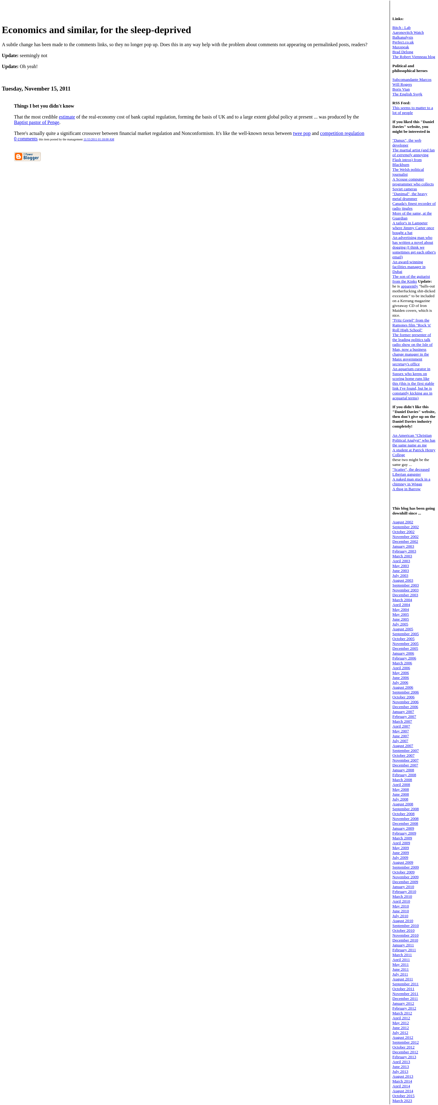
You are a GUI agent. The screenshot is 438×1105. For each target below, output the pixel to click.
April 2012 (401, 1018)
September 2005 (405, 634)
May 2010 (400, 906)
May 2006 (400, 672)
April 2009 (401, 843)
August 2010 (402, 920)
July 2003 (400, 575)
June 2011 (400, 969)
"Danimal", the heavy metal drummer (409, 196)
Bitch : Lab (401, 27)
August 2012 (402, 1037)
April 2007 (401, 726)
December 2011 (405, 998)
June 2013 (400, 1066)
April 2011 (401, 959)
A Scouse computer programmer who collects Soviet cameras (413, 184)
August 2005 (402, 629)
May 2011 (400, 964)
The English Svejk (407, 94)
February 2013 (404, 1057)
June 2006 (400, 677)
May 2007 (400, 731)
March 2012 (402, 1013)
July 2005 (400, 624)
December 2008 (405, 823)
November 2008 (405, 818)
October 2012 (403, 1047)
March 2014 (402, 1081)
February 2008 (404, 775)
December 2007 (405, 765)
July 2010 (400, 916)
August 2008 (402, 804)
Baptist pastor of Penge (36, 122)
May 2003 (400, 565)
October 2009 (403, 872)
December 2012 (405, 1052)
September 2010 (405, 925)
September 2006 (405, 692)
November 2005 (405, 643)
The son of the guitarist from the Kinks (411, 279)
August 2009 (402, 862)
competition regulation (342, 133)
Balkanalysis (402, 37)
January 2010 (403, 886)
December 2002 (405, 541)
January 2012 (403, 1003)
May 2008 (400, 789)
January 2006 (403, 653)
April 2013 (401, 1061)
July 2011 (400, 974)
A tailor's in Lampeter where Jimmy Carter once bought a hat (413, 228)
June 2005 (400, 619)
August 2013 (402, 1076)
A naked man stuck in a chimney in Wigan (411, 481)
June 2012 (400, 1027)
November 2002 (405, 536)
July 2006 (400, 682)
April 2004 (401, 604)
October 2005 (403, 638)
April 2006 (401, 668)
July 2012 (400, 1032)
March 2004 (402, 599)
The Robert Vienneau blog (413, 56)
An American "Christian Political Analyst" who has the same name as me (413, 440)
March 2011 (402, 954)
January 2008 (403, 770)
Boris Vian (401, 89)
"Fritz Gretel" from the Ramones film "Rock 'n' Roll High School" (411, 325)
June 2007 (400, 736)
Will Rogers (402, 84)
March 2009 (402, 838)
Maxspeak (400, 47)
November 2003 (405, 590)
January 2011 (403, 945)
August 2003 (402, 580)
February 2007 (404, 716)
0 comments (26, 138)
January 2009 (403, 828)
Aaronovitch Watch (408, 32)
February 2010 (404, 891)
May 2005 (400, 614)
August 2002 (402, 522)
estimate (67, 116)
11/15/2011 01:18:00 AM (98, 139)
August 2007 (402, 745)
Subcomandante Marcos (411, 79)
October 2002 (403, 531)
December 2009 (405, 882)
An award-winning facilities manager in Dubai (409, 267)
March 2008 (402, 779)
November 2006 (405, 702)
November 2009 (405, 877)
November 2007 (405, 760)
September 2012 (405, 1042)
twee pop (302, 133)
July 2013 (400, 1071)
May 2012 (400, 1023)
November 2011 (405, 993)
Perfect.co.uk (403, 42)
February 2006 (404, 658)
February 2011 (404, 950)
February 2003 (404, 551)
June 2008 (400, 794)
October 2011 (403, 988)
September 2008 (405, 809)
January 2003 (403, 546)
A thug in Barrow (406, 489)
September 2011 (405, 984)
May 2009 (400, 847)
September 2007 (405, 750)
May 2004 (400, 609)
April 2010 (401, 901)
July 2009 (400, 857)
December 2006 (405, 706)
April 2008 (401, 784)
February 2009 (404, 833)
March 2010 (402, 896)
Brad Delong (402, 52)
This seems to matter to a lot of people (412, 110)
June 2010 (400, 911)
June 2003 (400, 570)
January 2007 (403, 711)
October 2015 (403, 1095)
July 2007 (400, 740)
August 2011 (402, 979)
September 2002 (405, 527)
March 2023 (402, 1100)
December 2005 (405, 648)
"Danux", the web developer (406, 142)
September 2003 (405, 585)
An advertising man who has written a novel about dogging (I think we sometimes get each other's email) (414, 247)
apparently (409, 286)
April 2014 (401, 1086)
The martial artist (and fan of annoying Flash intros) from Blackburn (413, 157)
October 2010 (403, 930)
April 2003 (401, 561)
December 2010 (405, 940)
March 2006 (402, 663)
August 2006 (402, 687)
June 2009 (400, 852)
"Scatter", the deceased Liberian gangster (410, 472)
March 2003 (402, 556)
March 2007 (402, 721)
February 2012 (404, 1008)
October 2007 (403, 755)
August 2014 (402, 1091)
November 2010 (405, 935)
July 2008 (400, 799)
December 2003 (405, 595)
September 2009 (405, 867)
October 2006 (403, 697)
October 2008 (403, 813)
